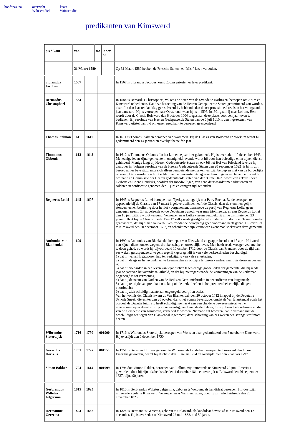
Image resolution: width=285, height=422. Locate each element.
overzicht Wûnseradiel (41, 9)
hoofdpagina (13, 7)
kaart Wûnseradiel (69, 9)
